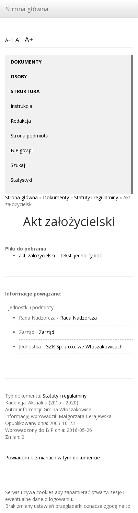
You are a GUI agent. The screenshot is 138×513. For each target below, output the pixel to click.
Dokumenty (56, 197)
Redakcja (21, 121)
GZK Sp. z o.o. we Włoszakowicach (84, 346)
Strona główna (26, 9)
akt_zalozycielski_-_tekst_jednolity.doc (60, 255)
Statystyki (21, 180)
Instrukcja (21, 106)
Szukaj (18, 165)
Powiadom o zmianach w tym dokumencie (52, 457)
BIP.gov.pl (22, 150)
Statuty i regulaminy (96, 197)
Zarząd (46, 332)
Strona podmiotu (29, 135)
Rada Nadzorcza (78, 317)
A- (7, 40)
